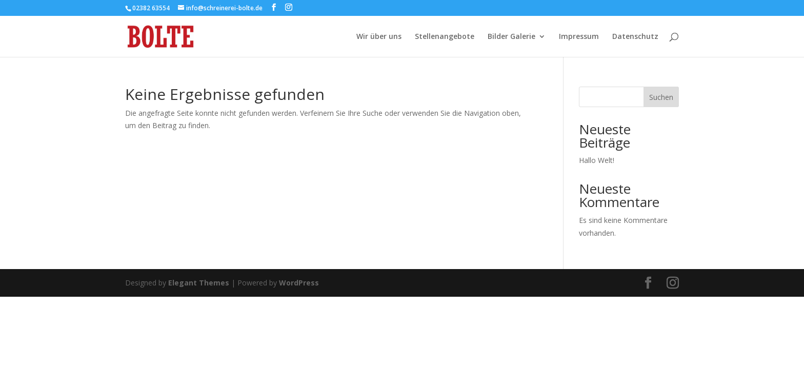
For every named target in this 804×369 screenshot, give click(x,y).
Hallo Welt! (596, 160)
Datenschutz (635, 37)
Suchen (661, 97)
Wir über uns (378, 37)
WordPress (299, 283)
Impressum (579, 37)
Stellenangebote (444, 37)
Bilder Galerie (511, 37)
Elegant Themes (198, 283)
